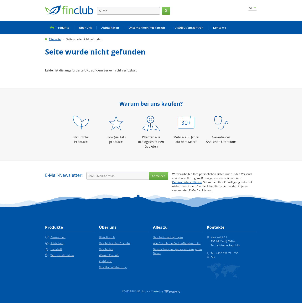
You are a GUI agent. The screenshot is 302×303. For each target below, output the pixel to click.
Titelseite (55, 39)
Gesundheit (57, 237)
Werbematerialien (62, 255)
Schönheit (56, 243)
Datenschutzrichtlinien (187, 182)
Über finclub (107, 237)
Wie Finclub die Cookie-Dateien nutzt (176, 243)
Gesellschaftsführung (113, 267)
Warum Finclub (109, 255)
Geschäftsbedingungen (168, 237)
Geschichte (106, 249)
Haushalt (56, 249)
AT (252, 7)
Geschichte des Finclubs (114, 243)
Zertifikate (105, 261)
